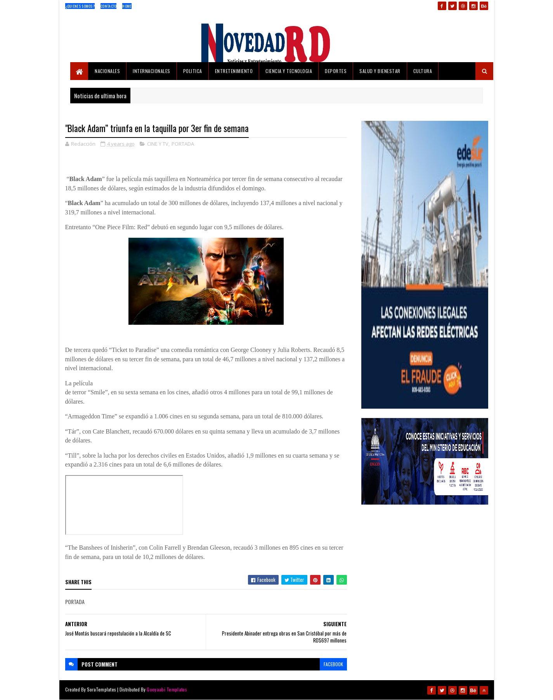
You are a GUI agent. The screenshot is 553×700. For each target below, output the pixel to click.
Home (126, 6)
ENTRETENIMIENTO (234, 71)
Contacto (108, 6)
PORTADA (183, 143)
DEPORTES (336, 71)
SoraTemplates (101, 689)
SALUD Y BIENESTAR (379, 71)
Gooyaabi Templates (167, 689)
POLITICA (192, 71)
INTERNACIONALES (151, 71)
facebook (333, 664)
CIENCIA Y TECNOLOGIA (288, 71)
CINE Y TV (157, 143)
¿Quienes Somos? (80, 6)
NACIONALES (107, 71)
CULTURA (422, 71)
